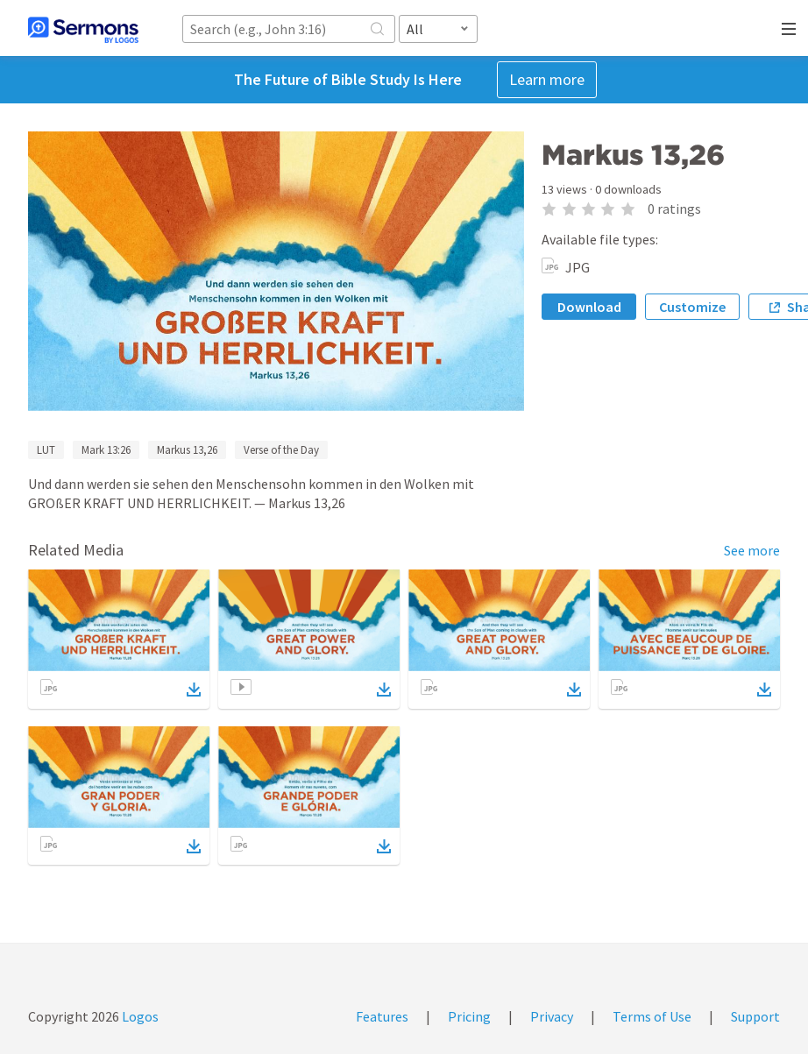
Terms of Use (652, 1016)
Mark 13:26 (106, 449)
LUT (46, 449)
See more (752, 550)
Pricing (469, 1016)
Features (382, 1016)
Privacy (551, 1016)
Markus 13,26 (187, 449)
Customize (692, 306)
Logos (139, 1016)
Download (589, 306)
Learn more (547, 79)
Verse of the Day (281, 449)
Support (755, 1016)
